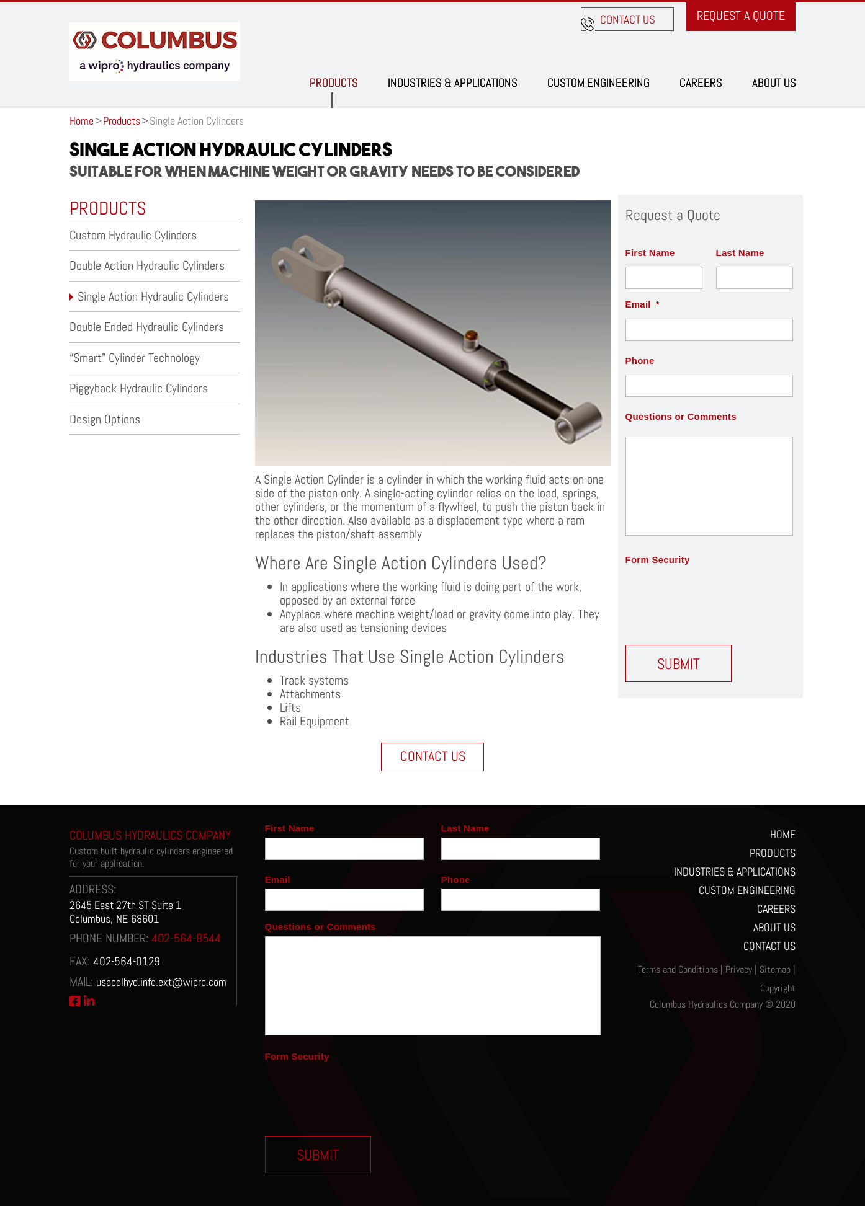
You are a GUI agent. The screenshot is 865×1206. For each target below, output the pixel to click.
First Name (650, 252)
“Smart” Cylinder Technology (134, 358)
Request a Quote (741, 15)
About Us (774, 83)
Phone (640, 360)
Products (334, 83)
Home (81, 120)
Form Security (657, 559)
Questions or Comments (681, 416)
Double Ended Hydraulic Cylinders (146, 327)
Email (642, 304)
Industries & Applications (453, 83)
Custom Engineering (598, 83)
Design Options (104, 419)
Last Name (740, 252)
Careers (700, 83)
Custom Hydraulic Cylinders (133, 235)
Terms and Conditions (678, 969)
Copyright (778, 988)
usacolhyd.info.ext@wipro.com (161, 982)
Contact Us (432, 756)
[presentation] (719, 598)
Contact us (627, 19)
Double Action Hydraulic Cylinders (147, 265)
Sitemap (775, 969)
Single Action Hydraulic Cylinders (153, 296)
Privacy (738, 969)
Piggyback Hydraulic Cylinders (138, 388)
